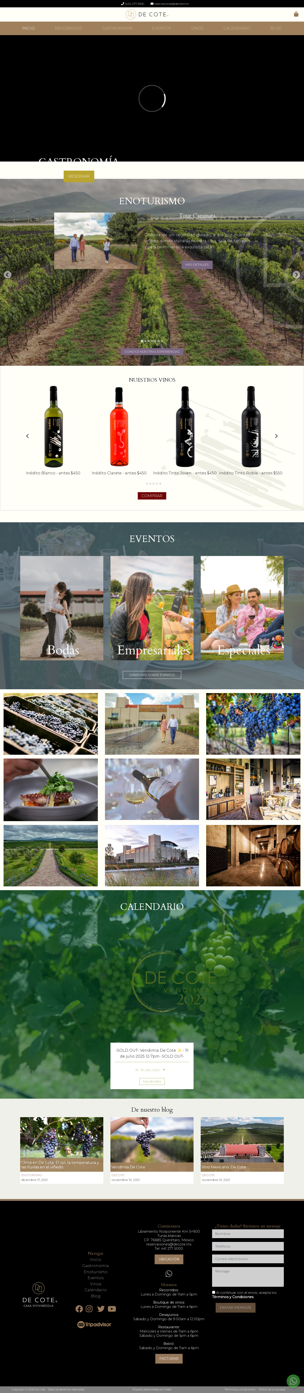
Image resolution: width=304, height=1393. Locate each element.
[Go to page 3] (150, 484)
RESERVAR (79, 176)
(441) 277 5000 (132, 3)
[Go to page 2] (147, 484)
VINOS (197, 28)
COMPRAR (152, 496)
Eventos (96, 1278)
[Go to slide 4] (152, 341)
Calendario (96, 1290)
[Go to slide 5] (155, 341)
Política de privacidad (272, 1389)
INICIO (28, 28)
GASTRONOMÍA (117, 28)
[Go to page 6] (160, 484)
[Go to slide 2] (145, 341)
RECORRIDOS (68, 28)
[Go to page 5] (157, 484)
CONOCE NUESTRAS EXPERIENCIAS (152, 351)
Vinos (95, 1284)
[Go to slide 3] (149, 341)
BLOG (276, 28)
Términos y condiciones (239, 1389)
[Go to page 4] (154, 484)
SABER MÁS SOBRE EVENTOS (152, 675)
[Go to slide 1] (142, 341)
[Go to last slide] (7, 274)
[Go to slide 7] (162, 341)
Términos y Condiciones (232, 1297)
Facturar (169, 1358)
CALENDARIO (236, 28)
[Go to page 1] (143, 483)
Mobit (167, 1389)
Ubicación (169, 1259)
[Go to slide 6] (159, 341)
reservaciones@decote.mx (170, 3)
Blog (95, 1296)
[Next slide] (296, 274)
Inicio (95, 1259)
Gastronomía (95, 1265)
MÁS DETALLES (197, 264)
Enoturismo (96, 1272)
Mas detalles (152, 1081)
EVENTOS (161, 28)
